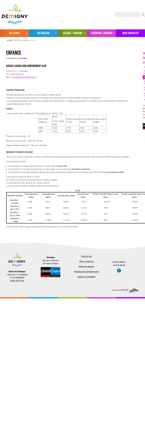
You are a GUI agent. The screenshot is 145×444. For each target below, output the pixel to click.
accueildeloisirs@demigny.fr (24, 77)
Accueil (9, 40)
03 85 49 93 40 (17, 280)
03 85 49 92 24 (17, 74)
